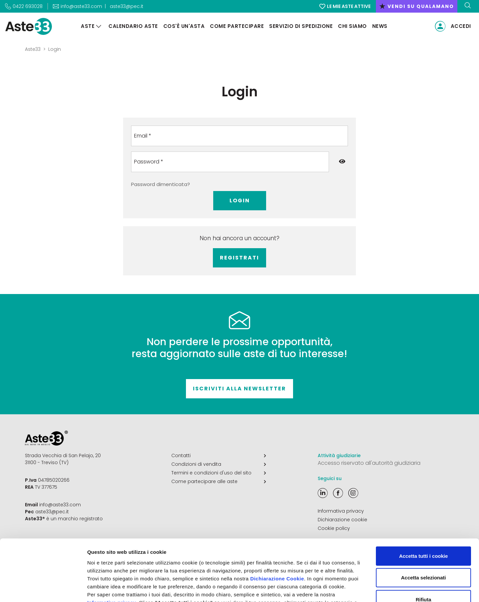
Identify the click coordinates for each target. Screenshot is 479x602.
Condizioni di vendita (218, 464)
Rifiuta (423, 544)
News (380, 26)
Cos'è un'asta (184, 26)
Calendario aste (133, 26)
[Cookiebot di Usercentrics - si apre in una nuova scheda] (43, 589)
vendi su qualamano (416, 6)
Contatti (218, 455)
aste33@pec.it (126, 6)
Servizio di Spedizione (301, 26)
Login (240, 200)
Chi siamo (352, 26)
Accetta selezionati (423, 522)
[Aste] (98, 26)
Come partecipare (237, 26)
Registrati (239, 257)
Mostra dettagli (350, 589)
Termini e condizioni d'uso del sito (218, 472)
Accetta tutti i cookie (423, 500)
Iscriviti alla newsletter (239, 388)
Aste (87, 26)
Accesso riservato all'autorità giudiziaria (369, 463)
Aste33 (33, 49)
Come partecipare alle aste (218, 481)
